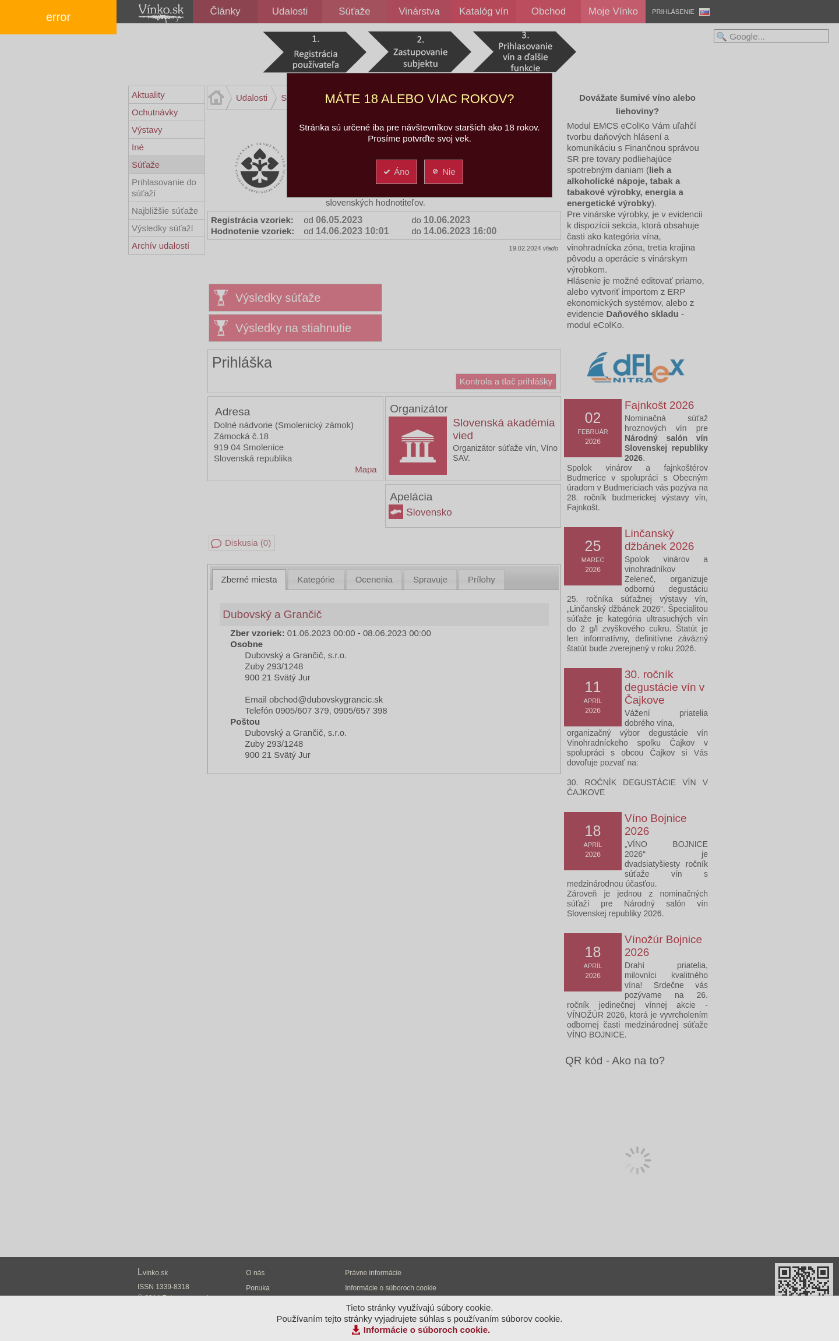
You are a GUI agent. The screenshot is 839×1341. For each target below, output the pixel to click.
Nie (443, 172)
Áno (396, 172)
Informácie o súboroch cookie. (427, 1330)
